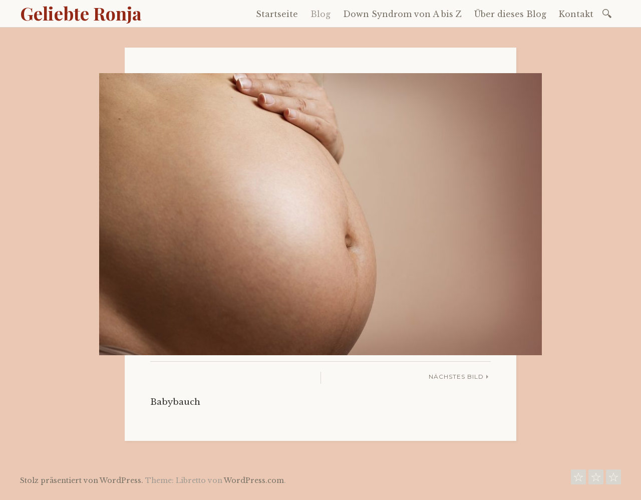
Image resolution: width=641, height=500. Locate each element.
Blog (320, 14)
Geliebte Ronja (81, 13)
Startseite (277, 14)
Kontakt (576, 14)
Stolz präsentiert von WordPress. (81, 480)
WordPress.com (254, 480)
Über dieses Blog (510, 14)
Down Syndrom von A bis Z (402, 14)
